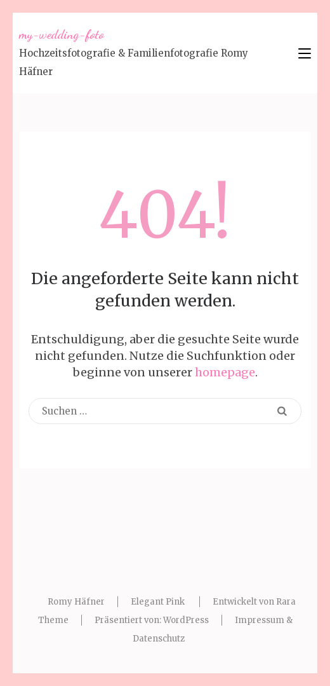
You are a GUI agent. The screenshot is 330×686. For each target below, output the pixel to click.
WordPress (186, 620)
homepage (225, 372)
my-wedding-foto (61, 34)
